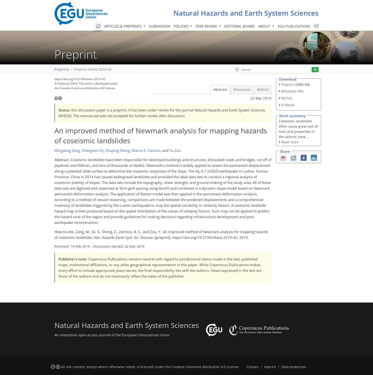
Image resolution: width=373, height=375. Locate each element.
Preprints (61, 69)
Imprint (270, 367)
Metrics (263, 89)
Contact (252, 367)
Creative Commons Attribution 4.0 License (205, 367)
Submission (159, 26)
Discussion (241, 89)
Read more (290, 142)
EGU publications (294, 26)
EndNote (288, 105)
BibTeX (286, 98)
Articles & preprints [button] (123, 26)
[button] (237, 69)
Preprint (287, 84)
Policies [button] (181, 26)
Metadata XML (292, 91)
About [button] (264, 26)
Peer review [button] (207, 26)
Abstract (220, 89)
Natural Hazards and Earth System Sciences (246, 13)
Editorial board (239, 26)
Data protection (293, 367)
